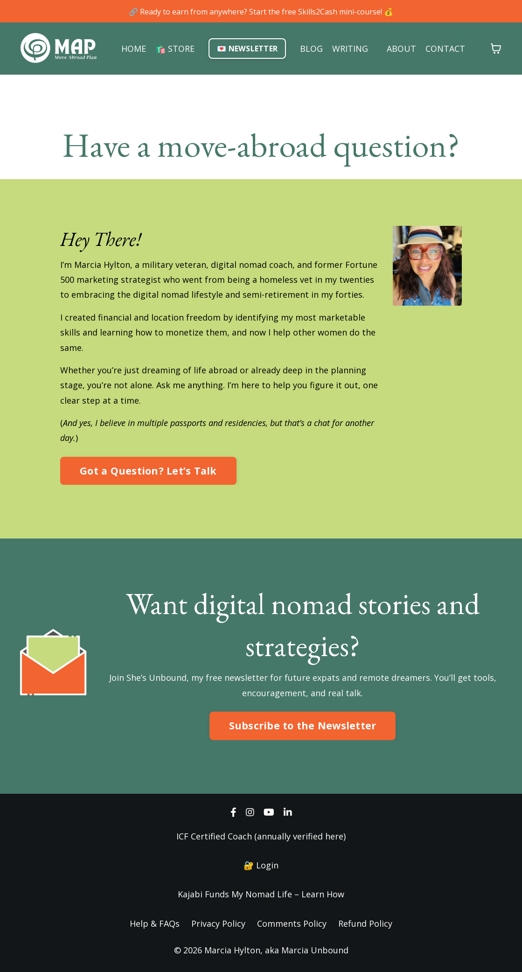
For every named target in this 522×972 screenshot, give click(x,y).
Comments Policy (292, 923)
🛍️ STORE (175, 48)
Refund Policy (365, 923)
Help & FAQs (155, 923)
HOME (133, 48)
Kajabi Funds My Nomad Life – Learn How (261, 894)
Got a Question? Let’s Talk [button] (148, 470)
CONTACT (445, 48)
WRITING (350, 48)
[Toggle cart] (495, 48)
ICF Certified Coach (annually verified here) (261, 836)
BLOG (311, 48)
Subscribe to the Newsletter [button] (302, 725)
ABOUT (401, 48)
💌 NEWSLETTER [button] (247, 48)
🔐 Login (261, 865)
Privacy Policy (218, 923)
